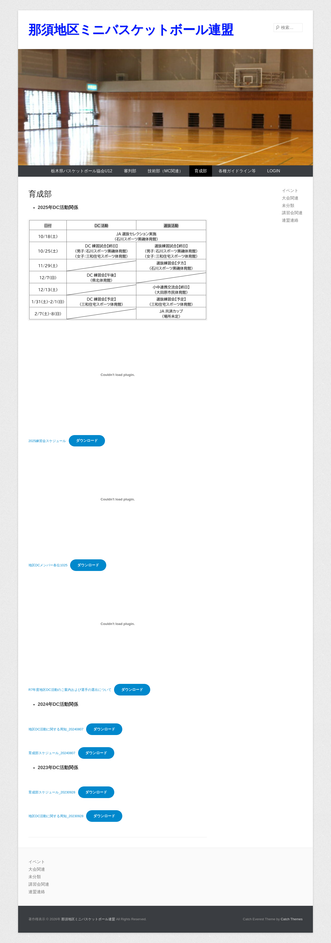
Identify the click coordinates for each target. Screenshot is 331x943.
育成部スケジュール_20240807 (51, 753)
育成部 (200, 171)
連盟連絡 (290, 220)
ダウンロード (87, 440)
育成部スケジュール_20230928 (51, 792)
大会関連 (290, 198)
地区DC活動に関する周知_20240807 (56, 729)
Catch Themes (292, 919)
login (273, 171)
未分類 (288, 205)
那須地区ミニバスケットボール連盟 (133, 29)
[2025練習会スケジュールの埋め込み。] (117, 375)
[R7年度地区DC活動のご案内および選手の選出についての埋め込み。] (117, 623)
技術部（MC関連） (165, 171)
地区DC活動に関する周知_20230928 (56, 816)
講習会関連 (292, 213)
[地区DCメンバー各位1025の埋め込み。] (117, 499)
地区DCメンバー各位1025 (47, 565)
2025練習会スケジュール (47, 441)
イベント (290, 190)
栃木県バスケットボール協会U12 (81, 171)
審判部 (130, 171)
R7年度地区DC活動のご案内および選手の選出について (69, 690)
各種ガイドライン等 (237, 171)
